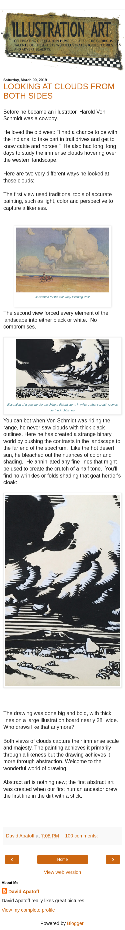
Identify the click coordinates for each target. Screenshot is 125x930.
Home (62, 859)
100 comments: (81, 835)
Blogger (75, 923)
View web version (62, 872)
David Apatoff (23, 891)
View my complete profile (28, 910)
